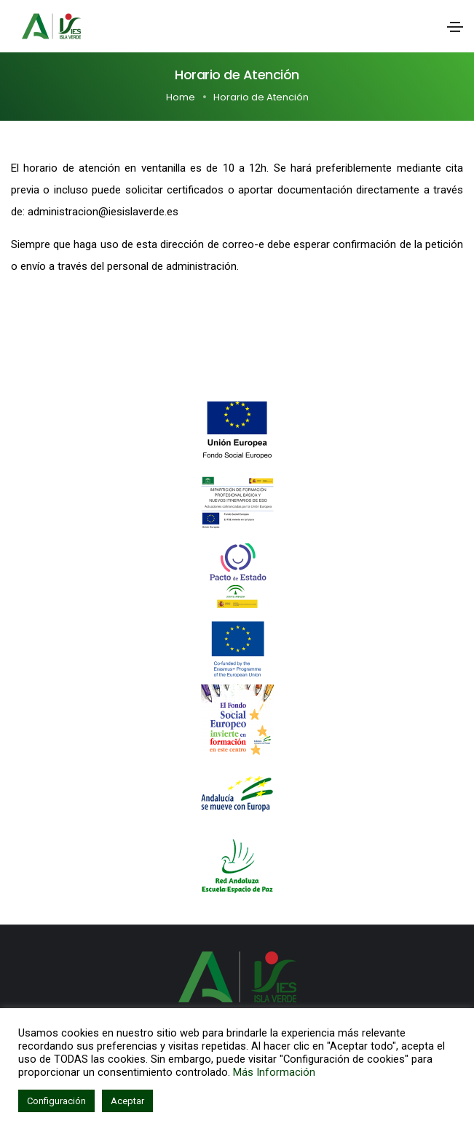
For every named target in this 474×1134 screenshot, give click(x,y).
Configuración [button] (56, 1100)
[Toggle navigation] (455, 27)
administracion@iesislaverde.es (103, 211)
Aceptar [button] (127, 1100)
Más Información (274, 1072)
